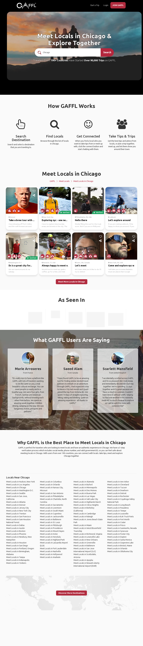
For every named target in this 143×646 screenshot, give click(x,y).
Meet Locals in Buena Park (85, 493)
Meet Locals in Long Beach (118, 505)
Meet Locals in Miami (82, 525)
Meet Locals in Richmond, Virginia (88, 534)
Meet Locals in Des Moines (85, 490)
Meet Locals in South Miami (51, 511)
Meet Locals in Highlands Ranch (87, 502)
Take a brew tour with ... (21, 220)
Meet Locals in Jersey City (17, 508)
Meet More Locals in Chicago (71, 282)
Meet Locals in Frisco (116, 525)
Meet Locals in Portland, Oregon (20, 548)
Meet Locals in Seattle (15, 493)
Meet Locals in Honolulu (50, 537)
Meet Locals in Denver (16, 505)
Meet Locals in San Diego (17, 545)
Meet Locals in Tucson (117, 487)
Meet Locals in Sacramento (51, 505)
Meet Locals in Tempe (116, 511)
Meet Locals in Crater (116, 522)
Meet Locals (64, 181)
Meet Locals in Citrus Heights (86, 505)
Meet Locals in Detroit (116, 493)
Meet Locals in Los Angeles (18, 484)
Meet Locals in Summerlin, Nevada (122, 528)
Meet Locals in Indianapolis (17, 560)
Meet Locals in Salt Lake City (86, 499)
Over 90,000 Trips (94, 60)
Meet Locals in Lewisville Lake (87, 537)
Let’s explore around (119, 220)
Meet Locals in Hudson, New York (20, 482)
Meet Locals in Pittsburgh (51, 525)
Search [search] (107, 52)
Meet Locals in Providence (51, 528)
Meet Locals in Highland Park (52, 540)
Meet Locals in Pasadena (118, 508)
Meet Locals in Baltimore (50, 519)
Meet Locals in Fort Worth (118, 519)
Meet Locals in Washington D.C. (19, 490)
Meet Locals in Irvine (49, 534)
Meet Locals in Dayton (116, 537)
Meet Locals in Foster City (118, 534)
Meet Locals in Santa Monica (119, 540)
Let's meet (80, 265)
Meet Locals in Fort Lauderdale (53, 548)
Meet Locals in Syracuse (117, 531)
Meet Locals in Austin (15, 528)
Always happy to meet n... (55, 265)
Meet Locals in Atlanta (15, 502)
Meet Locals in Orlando (50, 484)
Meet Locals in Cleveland (118, 484)
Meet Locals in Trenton (16, 514)
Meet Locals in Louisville (117, 514)
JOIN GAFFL (118, 5)
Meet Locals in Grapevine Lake (120, 543)
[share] (34, 195)
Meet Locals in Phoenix (16, 534)
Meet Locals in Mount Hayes (52, 531)
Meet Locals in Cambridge (85, 514)
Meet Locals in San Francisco (18, 516)
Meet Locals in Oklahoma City (120, 551)
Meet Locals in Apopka (83, 560)
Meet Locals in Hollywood (51, 554)
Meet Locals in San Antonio (51, 493)
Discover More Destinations (71, 593)
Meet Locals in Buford (83, 484)
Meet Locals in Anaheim (50, 557)
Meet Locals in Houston (16, 543)
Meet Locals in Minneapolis (85, 487)
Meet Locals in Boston (15, 531)
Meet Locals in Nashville (50, 551)
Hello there (81, 220)
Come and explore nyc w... (122, 265)
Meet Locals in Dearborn (117, 490)
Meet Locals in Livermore (51, 508)
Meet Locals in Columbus (51, 482)
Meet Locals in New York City (18, 511)
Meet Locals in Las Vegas (84, 496)
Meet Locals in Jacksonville (52, 516)
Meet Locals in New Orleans (86, 540)
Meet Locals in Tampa (15, 557)
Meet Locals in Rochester (118, 496)
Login (105, 5)
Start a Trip (94, 5)
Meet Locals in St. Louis (50, 522)
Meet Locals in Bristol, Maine (119, 545)
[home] (26, 5)
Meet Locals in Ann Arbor (118, 482)
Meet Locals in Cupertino (51, 514)
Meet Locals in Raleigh (83, 516)
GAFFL (52, 181)
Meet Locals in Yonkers (16, 563)
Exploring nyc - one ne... (54, 220)
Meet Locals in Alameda (84, 482)
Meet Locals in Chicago (71, 174)
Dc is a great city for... (20, 265)
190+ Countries (59, 60)
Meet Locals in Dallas (15, 525)
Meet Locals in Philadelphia (51, 496)
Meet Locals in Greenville (84, 543)
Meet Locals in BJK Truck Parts (120, 516)
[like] (34, 191)
